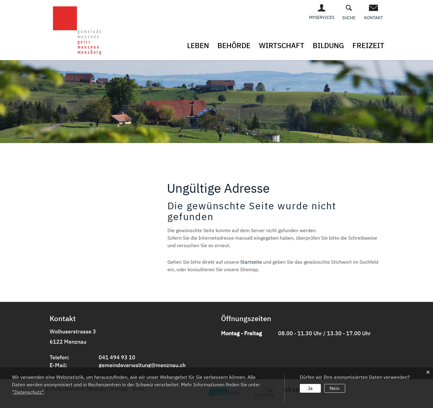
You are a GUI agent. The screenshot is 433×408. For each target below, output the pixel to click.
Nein (334, 388)
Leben (198, 45)
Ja (310, 388)
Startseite (251, 262)
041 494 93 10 (117, 357)
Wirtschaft (281, 45)
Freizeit (368, 45)
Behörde (233, 45)
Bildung (328, 45)
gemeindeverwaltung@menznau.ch (142, 365)
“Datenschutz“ (28, 392)
